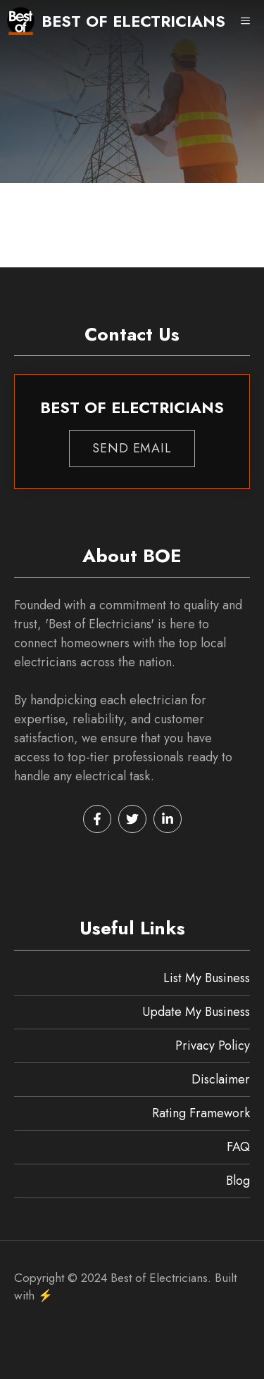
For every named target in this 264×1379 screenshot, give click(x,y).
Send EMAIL (132, 448)
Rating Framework (201, 1113)
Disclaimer (220, 1079)
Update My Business (196, 1012)
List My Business (206, 978)
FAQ (238, 1147)
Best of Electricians (133, 21)
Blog (238, 1180)
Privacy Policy (212, 1045)
